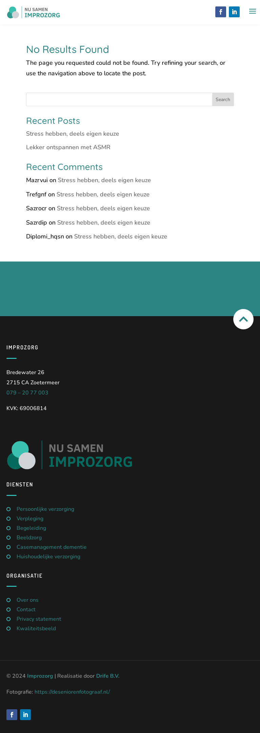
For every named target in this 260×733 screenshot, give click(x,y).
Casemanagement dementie (52, 547)
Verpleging (30, 518)
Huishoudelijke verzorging (48, 556)
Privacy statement (39, 619)
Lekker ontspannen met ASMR (68, 147)
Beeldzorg (29, 537)
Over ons (28, 600)
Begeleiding (31, 528)
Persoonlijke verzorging (45, 509)
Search (223, 99)
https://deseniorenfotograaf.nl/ (72, 692)
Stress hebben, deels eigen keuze (72, 134)
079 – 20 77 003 (27, 393)
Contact (26, 609)
